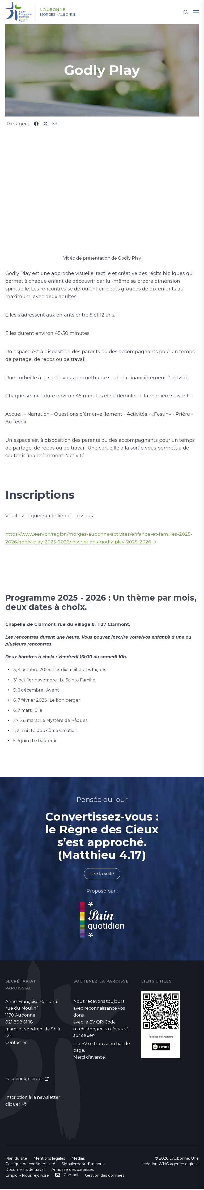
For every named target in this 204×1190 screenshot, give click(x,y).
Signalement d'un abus (83, 1164)
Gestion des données (104, 1176)
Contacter (16, 1042)
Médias (78, 1159)
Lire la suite (102, 873)
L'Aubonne (56, 10)
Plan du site (16, 1159)
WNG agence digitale (179, 1164)
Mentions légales (49, 1159)
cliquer (35, 1078)
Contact (71, 1175)
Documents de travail (25, 1170)
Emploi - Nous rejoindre (27, 1176)
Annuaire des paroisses (73, 1170)
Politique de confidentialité (30, 1164)
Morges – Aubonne (63, 14)
